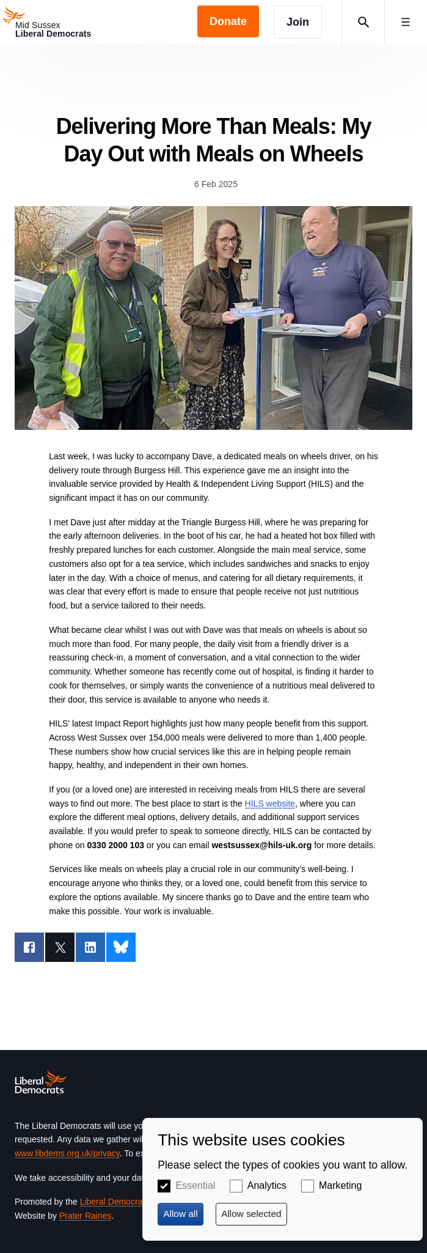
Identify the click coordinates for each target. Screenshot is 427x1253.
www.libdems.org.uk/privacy (67, 1153)
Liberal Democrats (115, 1202)
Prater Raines (85, 1216)
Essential (195, 1185)
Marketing (340, 1185)
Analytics (266, 1185)
